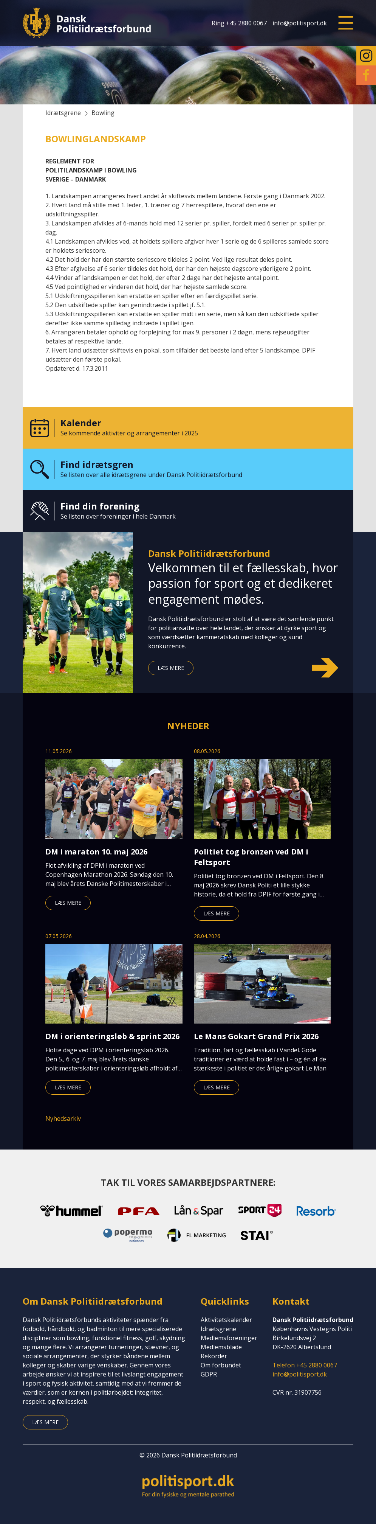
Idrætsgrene (218, 1329)
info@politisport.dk (299, 23)
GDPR (209, 1374)
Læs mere (171, 667)
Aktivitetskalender (226, 1320)
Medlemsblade (221, 1347)
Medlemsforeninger (229, 1338)
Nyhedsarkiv (63, 1118)
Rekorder (214, 1356)
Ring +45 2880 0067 (239, 23)
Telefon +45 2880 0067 (304, 1365)
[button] (345, 23)
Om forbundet (221, 1365)
